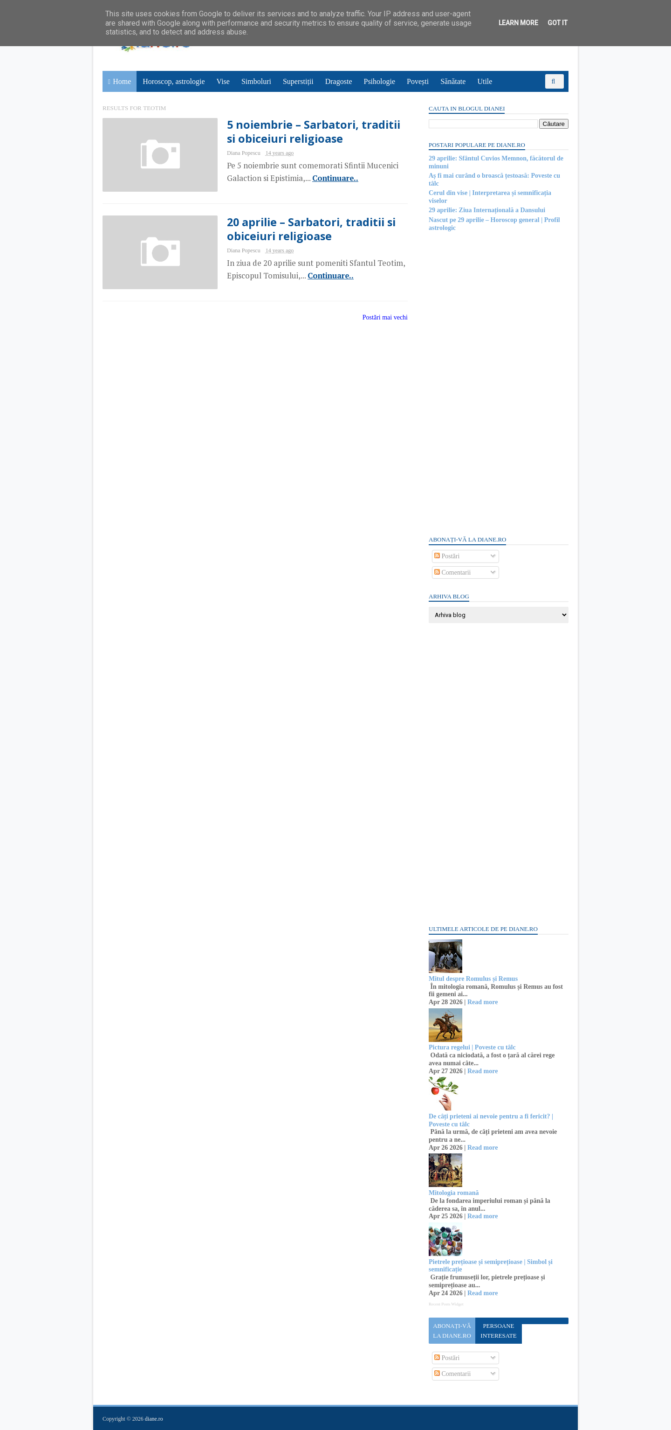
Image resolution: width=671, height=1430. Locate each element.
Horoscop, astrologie (174, 81)
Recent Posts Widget (446, 1304)
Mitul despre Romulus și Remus (473, 978)
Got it (558, 23)
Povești (418, 81)
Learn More (518, 23)
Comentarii (452, 572)
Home (122, 81)
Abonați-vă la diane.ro (452, 1330)
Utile (484, 81)
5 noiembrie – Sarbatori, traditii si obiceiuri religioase (313, 131)
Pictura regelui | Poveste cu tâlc (472, 1047)
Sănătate (453, 81)
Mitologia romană (454, 1192)
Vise (223, 81)
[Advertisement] (498, 383)
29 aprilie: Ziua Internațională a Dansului (487, 210)
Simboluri (256, 81)
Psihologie (379, 81)
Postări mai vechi (385, 317)
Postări (446, 556)
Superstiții (298, 81)
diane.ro (154, 1419)
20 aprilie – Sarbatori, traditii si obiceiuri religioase (311, 229)
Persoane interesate (498, 1330)
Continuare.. (335, 178)
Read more (482, 1002)
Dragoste (338, 81)
